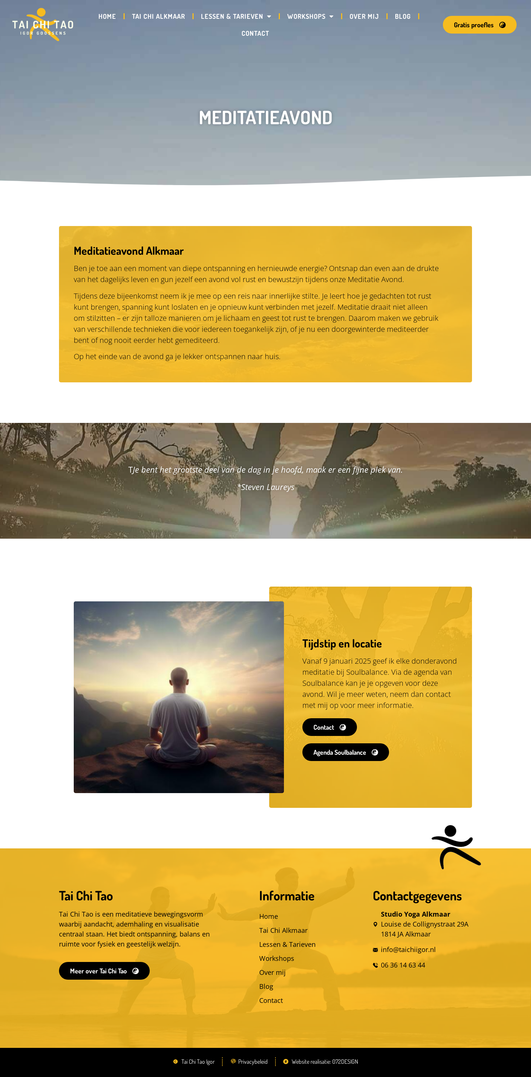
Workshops (310, 16)
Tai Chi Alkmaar (158, 16)
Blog (403, 16)
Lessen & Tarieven (236, 16)
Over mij (364, 16)
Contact (255, 33)
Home (107, 16)
